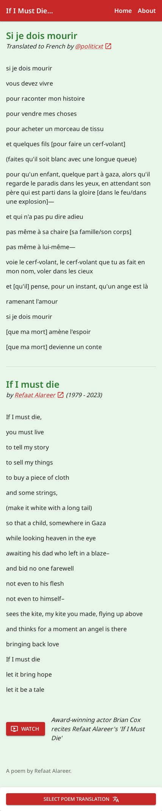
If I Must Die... (29, 10)
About (147, 10)
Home (123, 10)
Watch (25, 729)
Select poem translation (81, 798)
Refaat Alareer (39, 395)
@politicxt (93, 46)
